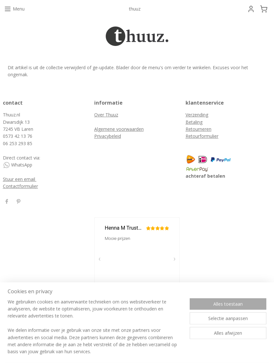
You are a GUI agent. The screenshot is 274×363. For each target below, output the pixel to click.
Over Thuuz (106, 115)
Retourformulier (202, 136)
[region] (95, 330)
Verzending (197, 115)
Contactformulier (20, 186)
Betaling (194, 122)
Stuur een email (19, 179)
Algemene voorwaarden (119, 129)
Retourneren (198, 129)
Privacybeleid (107, 136)
